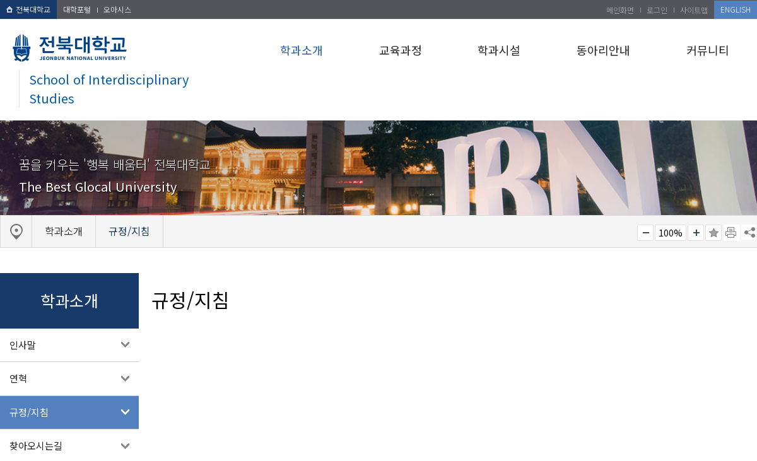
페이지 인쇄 (732, 233)
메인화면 (620, 9)
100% (671, 232)
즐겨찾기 (713, 233)
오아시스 (117, 9)
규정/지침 (29, 412)
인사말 (22, 344)
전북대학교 (28, 9)
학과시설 (499, 50)
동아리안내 (603, 50)
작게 (645, 233)
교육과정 (400, 50)
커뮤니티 (707, 50)
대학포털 (77, 9)
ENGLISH (735, 9)
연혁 (18, 378)
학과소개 (301, 50)
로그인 (657, 9)
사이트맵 (694, 9)
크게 (696, 233)
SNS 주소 (748, 232)
